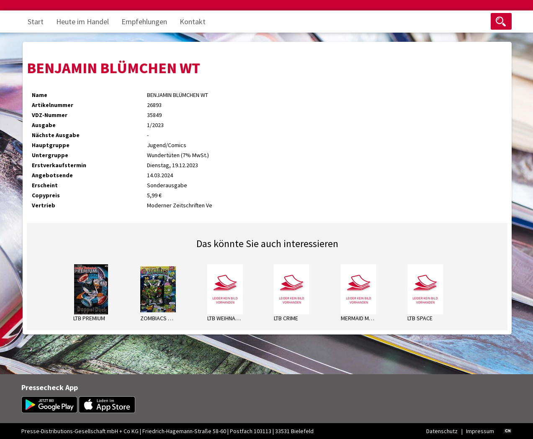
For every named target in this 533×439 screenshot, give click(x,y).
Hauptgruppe (51, 145)
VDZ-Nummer (49, 115)
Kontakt (193, 21)
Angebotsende (52, 175)
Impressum (480, 431)
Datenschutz (442, 431)
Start (36, 21)
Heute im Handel (82, 21)
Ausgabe (44, 125)
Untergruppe (50, 155)
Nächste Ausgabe (56, 135)
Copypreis (46, 195)
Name (39, 95)
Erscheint (45, 185)
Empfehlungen (144, 21)
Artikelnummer (52, 105)
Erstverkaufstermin (59, 165)
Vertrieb (43, 205)
